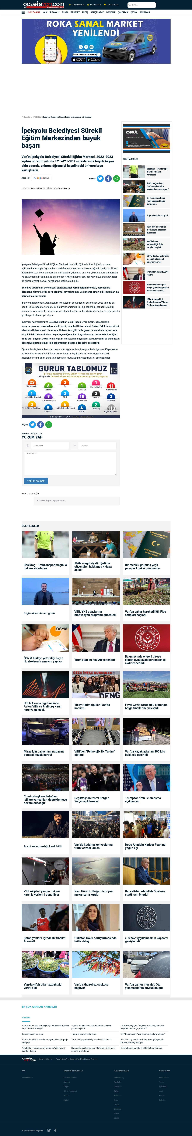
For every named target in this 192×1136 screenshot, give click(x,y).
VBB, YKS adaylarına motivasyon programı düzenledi (157, 230)
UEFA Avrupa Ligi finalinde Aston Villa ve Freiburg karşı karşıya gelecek (157, 302)
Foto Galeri (164, 1078)
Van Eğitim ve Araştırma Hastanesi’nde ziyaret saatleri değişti (43, 1049)
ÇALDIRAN (123, 12)
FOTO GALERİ (94, 5)
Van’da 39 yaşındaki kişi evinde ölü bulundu (91, 1039)
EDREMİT (75, 12)
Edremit (117, 1095)
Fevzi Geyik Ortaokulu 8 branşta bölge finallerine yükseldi (146, 706)
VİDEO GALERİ (111, 5)
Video (161, 1082)
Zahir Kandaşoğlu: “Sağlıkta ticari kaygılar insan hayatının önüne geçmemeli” (142, 1027)
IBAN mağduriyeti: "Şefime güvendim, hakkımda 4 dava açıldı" (158, 186)
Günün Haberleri (70, 1091)
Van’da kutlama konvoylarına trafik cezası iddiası (93, 846)
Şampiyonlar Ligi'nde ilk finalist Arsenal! (45, 939)
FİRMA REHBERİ (77, 5)
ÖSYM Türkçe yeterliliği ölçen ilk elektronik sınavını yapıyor (158, 259)
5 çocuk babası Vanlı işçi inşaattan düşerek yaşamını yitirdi (91, 1027)
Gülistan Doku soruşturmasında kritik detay (95, 939)
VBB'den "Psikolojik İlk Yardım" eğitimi (94, 753)
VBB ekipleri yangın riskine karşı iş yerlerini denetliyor (42, 893)
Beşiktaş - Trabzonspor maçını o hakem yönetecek (157, 172)
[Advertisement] (96, 94)
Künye (162, 1095)
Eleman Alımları (70, 1078)
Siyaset (67, 1082)
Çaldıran (117, 1086)
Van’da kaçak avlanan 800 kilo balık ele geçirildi (145, 753)
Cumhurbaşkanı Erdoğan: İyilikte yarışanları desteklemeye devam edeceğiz (45, 800)
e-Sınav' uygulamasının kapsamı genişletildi (146, 939)
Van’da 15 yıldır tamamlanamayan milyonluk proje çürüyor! (45, 1041)
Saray (116, 1113)
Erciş (116, 1100)
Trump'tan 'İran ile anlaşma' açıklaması (143, 799)
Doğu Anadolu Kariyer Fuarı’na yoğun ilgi (145, 846)
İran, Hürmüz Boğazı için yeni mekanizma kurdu (93, 893)
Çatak (116, 1091)
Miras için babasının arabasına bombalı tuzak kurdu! (44, 753)
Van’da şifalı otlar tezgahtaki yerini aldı (43, 986)
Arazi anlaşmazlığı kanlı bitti (43, 846)
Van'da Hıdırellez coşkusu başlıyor (91, 986)
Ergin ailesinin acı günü (157, 215)
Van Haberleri (27, 1078)
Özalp (116, 1118)
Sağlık (66, 1086)
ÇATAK (133, 12)
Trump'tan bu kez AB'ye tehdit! (158, 273)
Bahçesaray (119, 1078)
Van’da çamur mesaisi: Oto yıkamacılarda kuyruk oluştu (144, 986)
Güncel (67, 1095)
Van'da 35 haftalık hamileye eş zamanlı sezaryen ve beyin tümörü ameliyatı (45, 1027)
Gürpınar (118, 1109)
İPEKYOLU (54, 12)
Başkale (117, 1082)
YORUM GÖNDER (36, 481)
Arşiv (161, 1091)
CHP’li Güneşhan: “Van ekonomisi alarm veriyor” (143, 1034)
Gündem (26, 1018)
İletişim (162, 1100)
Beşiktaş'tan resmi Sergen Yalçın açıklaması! (91, 799)
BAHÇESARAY (97, 12)
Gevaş (117, 1104)
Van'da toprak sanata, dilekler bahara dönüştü (142, 1048)
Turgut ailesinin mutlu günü (84, 1034)
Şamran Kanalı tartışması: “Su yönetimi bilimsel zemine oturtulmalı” (93, 1049)
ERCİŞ (85, 12)
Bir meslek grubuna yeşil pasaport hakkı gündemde (156, 201)
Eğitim (66, 1100)
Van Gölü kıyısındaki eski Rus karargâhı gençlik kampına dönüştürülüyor (142, 1041)
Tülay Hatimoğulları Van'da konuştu (92, 706)
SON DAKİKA (34, 12)
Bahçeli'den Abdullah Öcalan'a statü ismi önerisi (145, 893)
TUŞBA (65, 12)
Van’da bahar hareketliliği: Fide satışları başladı (155, 244)
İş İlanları (163, 1086)
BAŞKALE (110, 12)
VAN (45, 12)
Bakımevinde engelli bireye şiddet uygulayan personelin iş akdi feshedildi (158, 287)
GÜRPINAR (145, 12)
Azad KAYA (75, 1059)
